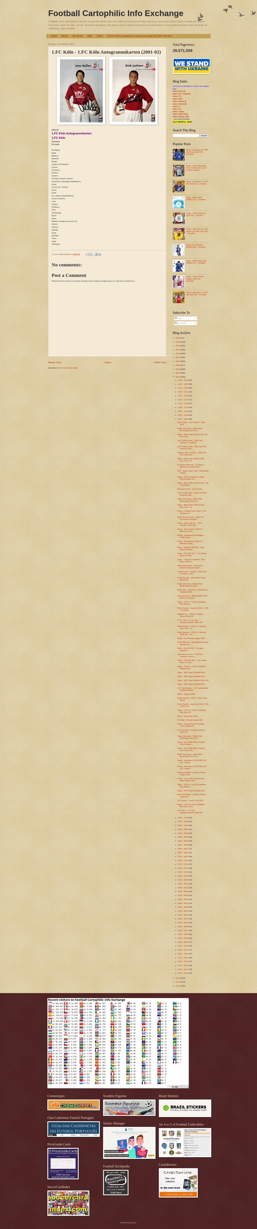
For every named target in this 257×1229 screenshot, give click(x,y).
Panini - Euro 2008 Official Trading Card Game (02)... (191, 749)
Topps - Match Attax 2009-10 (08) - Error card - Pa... (191, 460)
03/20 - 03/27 (183, 930)
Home (54, 36)
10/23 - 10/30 (183, 415)
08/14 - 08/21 (183, 849)
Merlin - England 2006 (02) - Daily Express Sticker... (190, 548)
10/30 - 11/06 (183, 411)
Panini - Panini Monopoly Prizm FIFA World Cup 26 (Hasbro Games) (196, 168)
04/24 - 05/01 (183, 911)
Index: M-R (177, 99)
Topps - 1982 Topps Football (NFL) (191, 676)
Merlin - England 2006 (186, 694)
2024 (178, 346)
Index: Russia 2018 (181, 117)
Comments (180, 323)
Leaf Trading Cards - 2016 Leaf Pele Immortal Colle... (192, 448)
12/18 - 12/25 (183, 384)
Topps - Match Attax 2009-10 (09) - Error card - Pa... (191, 506)
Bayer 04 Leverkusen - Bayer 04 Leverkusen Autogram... (190, 518)
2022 (178, 354)
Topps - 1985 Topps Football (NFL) (191, 672)
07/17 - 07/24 (183, 864)
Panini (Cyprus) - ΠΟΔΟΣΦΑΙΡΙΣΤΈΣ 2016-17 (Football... (192, 597)
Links (99, 36)
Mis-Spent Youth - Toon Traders (190, 489)
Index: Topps (178, 111)
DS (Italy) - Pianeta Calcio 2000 (190, 720)
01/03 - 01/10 (183, 973)
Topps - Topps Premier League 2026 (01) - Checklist (195, 279)
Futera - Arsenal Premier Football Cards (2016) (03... (190, 725)
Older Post (160, 362)
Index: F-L (177, 96)
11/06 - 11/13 (183, 407)
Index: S (176, 106)
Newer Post (54, 362)
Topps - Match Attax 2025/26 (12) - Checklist (195, 198)
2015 (178, 978)
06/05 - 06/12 (183, 888)
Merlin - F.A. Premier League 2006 (191, 638)
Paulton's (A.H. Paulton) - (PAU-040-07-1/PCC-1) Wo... (192, 573)
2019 (178, 365)
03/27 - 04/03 (183, 927)
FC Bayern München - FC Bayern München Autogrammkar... (190, 466)
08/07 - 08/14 (183, 853)
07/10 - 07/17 (183, 868)
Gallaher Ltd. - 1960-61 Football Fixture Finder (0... (190, 615)
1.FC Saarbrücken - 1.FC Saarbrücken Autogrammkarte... (192, 689)
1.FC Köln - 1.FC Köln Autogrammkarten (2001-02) (190, 811)
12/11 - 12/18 (183, 388)
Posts (178, 318)
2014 (178, 982)
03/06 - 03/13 (183, 938)
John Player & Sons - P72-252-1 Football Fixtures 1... (190, 655)
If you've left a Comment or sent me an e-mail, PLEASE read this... (140, 36)
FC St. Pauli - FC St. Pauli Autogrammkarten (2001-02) (190, 621)
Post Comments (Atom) (68, 368)
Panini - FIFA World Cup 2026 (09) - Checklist (195, 214)
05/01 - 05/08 (183, 907)
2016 (178, 377)
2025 (178, 342)
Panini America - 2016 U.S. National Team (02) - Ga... (191, 633)
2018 (178, 369)
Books (65, 36)
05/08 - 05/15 (183, 903)
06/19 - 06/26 (183, 880)
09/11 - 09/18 (183, 833)
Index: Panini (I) (179, 101)
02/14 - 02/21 (183, 950)
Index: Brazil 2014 (180, 114)
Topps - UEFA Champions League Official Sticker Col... (191, 478)
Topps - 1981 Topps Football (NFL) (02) (193, 680)
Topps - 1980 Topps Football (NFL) (191, 684)
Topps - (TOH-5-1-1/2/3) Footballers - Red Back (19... (192, 711)
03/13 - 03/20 (183, 934)
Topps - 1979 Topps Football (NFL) (191, 791)
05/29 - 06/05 (183, 891)
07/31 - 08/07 (183, 857)
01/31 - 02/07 (183, 958)
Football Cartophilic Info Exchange (115, 13)
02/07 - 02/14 (183, 954)
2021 (178, 357)
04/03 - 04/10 (183, 923)
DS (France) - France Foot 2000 (190, 800)
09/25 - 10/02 (183, 825)
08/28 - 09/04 (183, 841)
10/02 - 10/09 (183, 821)
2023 (178, 350)
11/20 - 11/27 (183, 400)
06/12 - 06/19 (183, 884)
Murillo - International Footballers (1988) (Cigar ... (190, 536)
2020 (178, 361)
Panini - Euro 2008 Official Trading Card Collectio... (191, 743)
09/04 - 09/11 (183, 837)
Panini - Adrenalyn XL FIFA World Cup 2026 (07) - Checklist (197, 152)
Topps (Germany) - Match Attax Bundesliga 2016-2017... (189, 429)
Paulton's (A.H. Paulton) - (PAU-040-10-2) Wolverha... (192, 454)
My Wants (77, 36)
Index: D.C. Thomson (182, 94)
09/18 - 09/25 (183, 829)
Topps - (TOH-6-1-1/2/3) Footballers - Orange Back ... (192, 667)
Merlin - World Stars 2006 (187, 716)
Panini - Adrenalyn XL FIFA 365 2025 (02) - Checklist (197, 293)
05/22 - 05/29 (183, 895)
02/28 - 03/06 (183, 942)
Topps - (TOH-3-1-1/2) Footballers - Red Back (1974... (191, 805)
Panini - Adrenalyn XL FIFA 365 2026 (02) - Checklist (197, 182)
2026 (178, 338)
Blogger (133, 1223)
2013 (178, 986)
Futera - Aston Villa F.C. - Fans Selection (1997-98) (189, 524)
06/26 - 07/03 (183, 876)
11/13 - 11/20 (183, 403)
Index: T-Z (177, 109)
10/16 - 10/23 (183, 419)
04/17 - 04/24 (183, 915)
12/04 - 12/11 (183, 392)
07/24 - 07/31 (183, 860)
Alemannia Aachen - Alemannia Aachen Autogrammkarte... (189, 567)
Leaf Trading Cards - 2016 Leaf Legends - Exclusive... (189, 442)
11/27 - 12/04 (183, 396)
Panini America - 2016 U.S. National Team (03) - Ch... (191, 627)
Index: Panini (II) (180, 104)
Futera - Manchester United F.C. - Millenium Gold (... (190, 530)
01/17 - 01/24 (183, 965)
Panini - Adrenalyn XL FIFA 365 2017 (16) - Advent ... (192, 767)
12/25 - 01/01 (183, 380)
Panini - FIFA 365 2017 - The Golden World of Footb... (192, 554)
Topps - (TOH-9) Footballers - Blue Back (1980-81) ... (191, 561)
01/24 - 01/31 (183, 961)
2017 (178, 373)
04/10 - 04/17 (183, 919)
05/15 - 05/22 (183, 899)
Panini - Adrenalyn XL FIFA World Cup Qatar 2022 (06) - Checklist (197, 231)
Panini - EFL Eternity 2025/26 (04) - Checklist (195, 246)
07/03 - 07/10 (183, 872)
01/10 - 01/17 (183, 969)
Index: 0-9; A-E (179, 91)
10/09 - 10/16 (183, 818)
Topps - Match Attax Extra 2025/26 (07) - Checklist (196, 262)
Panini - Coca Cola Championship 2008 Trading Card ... (191, 780)
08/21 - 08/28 (183, 845)
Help (89, 36)
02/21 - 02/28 (183, 946)
